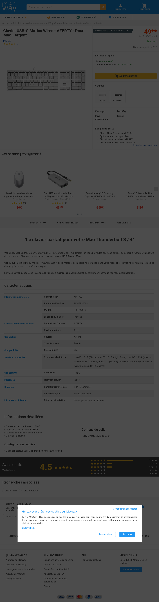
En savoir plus (29, 528)
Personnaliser (105, 534)
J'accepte (127, 534)
